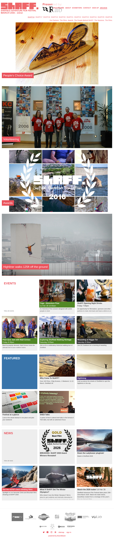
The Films (63, 20)
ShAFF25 (101, 17)
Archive (103, 8)
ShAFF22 (77, 17)
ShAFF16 (31, 17)
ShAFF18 (46, 17)
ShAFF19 (54, 17)
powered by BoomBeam (57, 536)
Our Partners (54, 20)
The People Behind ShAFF (83, 20)
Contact (87, 8)
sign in (68, 532)
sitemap (61, 532)
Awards (70, 20)
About (68, 8)
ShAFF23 (85, 17)
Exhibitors (77, 8)
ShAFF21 (69, 17)
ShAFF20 (62, 17)
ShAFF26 (108, 17)
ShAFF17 (38, 17)
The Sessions (99, 20)
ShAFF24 (93, 17)
